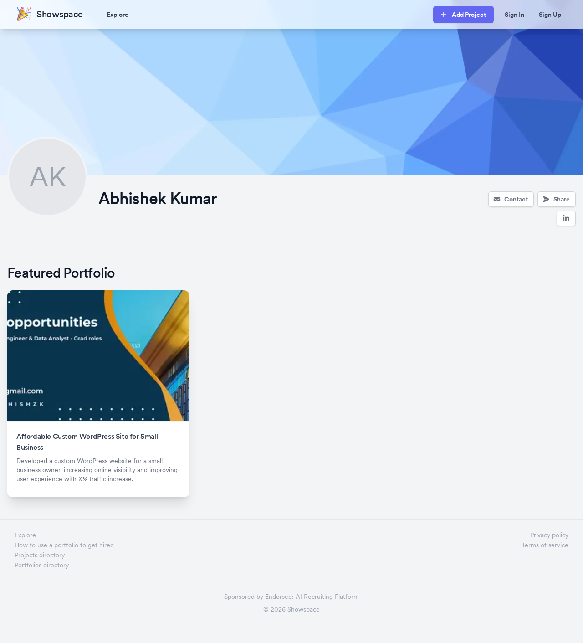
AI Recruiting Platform (327, 596)
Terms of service (545, 545)
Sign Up (550, 14)
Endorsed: (279, 596)
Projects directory (40, 555)
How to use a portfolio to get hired (64, 545)
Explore (117, 14)
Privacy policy (549, 535)
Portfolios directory (42, 565)
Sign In (514, 14)
